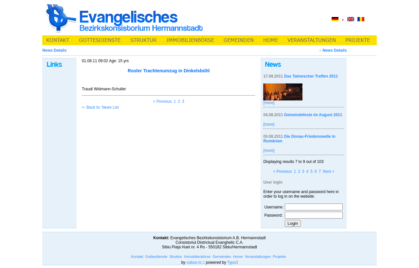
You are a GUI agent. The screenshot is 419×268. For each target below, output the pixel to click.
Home (238, 257)
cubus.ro (193, 262)
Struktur (176, 257)
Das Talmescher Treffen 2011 (311, 76)
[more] (268, 102)
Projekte (279, 257)
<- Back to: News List (100, 107)
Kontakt (137, 257)
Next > (328, 171)
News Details (334, 50)
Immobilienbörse (197, 257)
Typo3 (232, 262)
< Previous (162, 101)
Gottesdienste (156, 257)
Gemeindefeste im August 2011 (313, 115)
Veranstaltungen (258, 257)
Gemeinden (221, 257)
